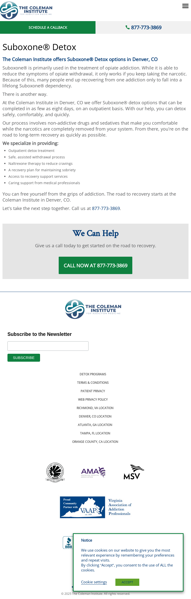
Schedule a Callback (48, 27)
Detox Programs (93, 374)
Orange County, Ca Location (95, 442)
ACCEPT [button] (127, 582)
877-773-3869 (146, 27)
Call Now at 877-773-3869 (95, 265)
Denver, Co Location (95, 416)
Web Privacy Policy (93, 399)
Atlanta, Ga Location (95, 425)
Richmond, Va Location (95, 408)
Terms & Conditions (93, 383)
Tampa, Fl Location (95, 433)
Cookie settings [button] (94, 581)
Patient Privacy (93, 391)
